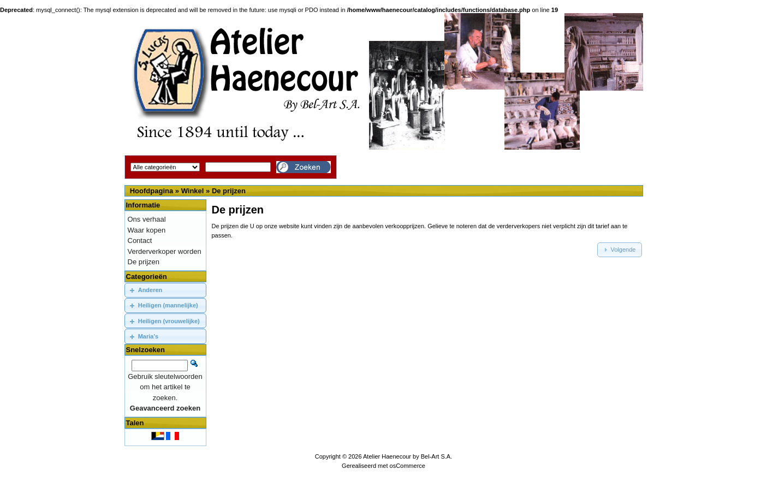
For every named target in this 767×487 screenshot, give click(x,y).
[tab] (165, 290)
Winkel (192, 191)
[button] (619, 249)
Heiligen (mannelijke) (168, 305)
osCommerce (407, 465)
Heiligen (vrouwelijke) (169, 321)
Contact (140, 240)
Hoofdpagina (151, 191)
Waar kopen (147, 230)
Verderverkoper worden (164, 251)
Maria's (148, 336)
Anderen (150, 290)
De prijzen (229, 191)
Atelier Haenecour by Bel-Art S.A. (407, 456)
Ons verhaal (147, 219)
